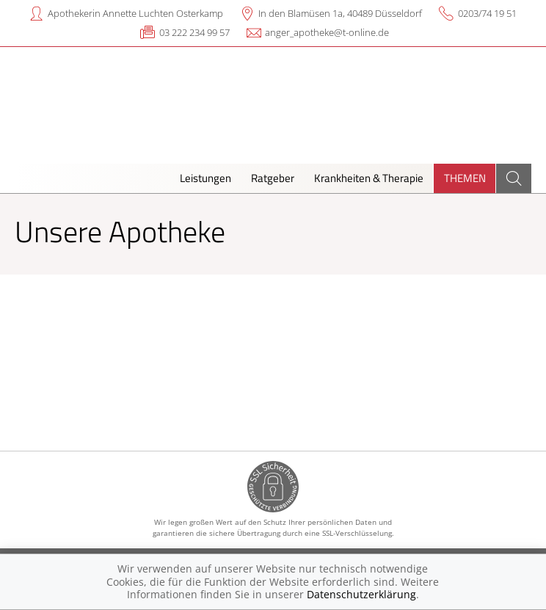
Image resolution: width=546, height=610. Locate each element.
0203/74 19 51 (487, 13)
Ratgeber (272, 178)
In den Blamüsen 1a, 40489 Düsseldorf (340, 13)
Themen (465, 178)
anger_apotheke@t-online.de (327, 32)
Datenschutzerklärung (361, 594)
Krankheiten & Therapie (368, 178)
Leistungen (205, 178)
